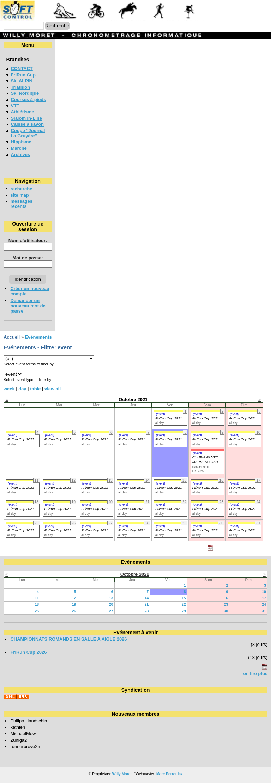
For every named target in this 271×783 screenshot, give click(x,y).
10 (264, 592)
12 (74, 598)
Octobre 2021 (134, 574)
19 (74, 604)
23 (226, 604)
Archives (20, 154)
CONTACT (21, 68)
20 (111, 604)
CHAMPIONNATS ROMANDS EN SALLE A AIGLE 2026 (68, 639)
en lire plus (255, 673)
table (35, 389)
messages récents (21, 203)
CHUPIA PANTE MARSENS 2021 (205, 459)
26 (74, 611)
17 (264, 598)
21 (147, 604)
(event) (160, 414)
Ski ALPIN (21, 81)
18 (37, 604)
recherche (21, 188)
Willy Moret (122, 774)
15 (184, 598)
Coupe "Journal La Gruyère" (28, 133)
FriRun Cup (23, 75)
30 (226, 611)
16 (226, 598)
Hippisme (21, 141)
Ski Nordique (25, 93)
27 (111, 611)
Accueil (12, 337)
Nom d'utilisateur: (27, 240)
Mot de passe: (27, 257)
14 (147, 598)
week (9, 389)
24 (264, 604)
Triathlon (20, 87)
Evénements (38, 337)
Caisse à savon (27, 124)
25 (37, 611)
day (22, 389)
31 (264, 611)
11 (37, 598)
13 (111, 598)
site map (19, 195)
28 (147, 611)
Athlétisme (22, 112)
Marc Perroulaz (169, 774)
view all (52, 389)
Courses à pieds (28, 99)
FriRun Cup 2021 (168, 418)
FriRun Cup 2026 (28, 652)
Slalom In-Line (26, 118)
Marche (18, 148)
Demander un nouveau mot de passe (27, 306)
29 (184, 611)
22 (184, 604)
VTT (15, 106)
